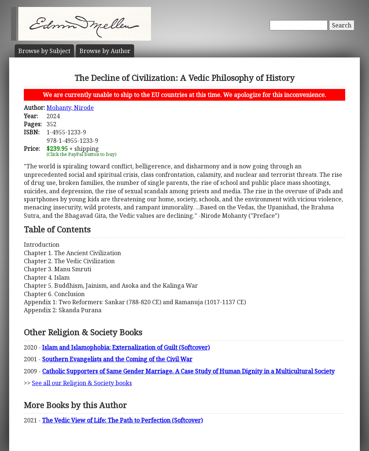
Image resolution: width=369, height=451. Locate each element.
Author (105, 51)
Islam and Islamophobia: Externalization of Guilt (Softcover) (126, 347)
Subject (44, 51)
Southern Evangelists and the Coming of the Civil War (117, 359)
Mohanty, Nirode (70, 108)
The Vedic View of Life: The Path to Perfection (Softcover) (122, 420)
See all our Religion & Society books (82, 383)
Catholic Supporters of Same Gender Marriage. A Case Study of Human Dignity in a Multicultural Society (188, 371)
